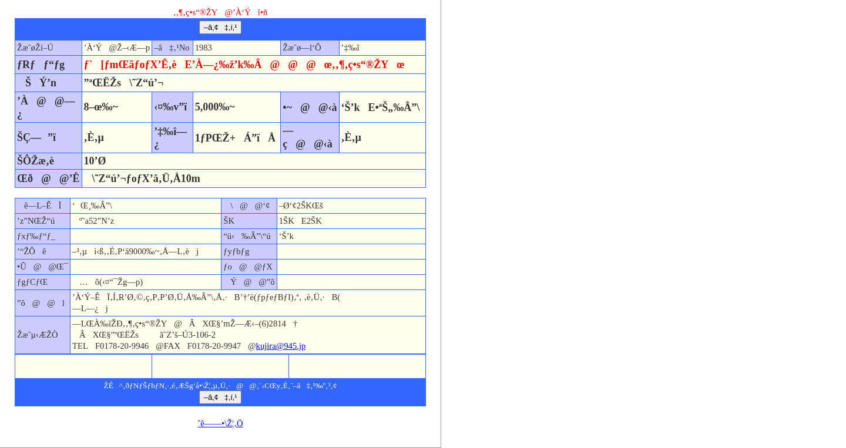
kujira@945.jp (281, 346)
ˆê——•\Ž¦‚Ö (220, 423)
